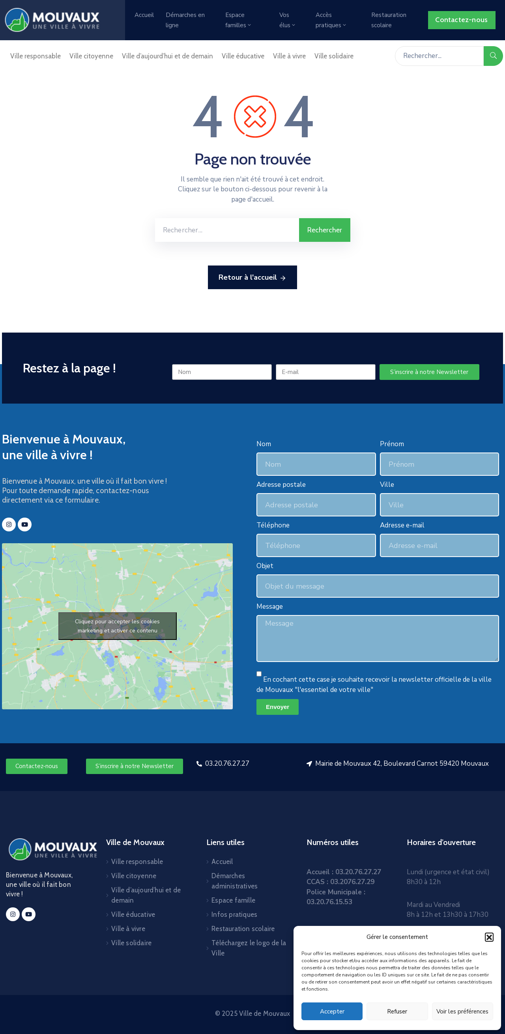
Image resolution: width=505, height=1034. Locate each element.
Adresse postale (281, 484)
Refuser (397, 1011)
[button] (489, 937)
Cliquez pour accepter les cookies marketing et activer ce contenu (117, 626)
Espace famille (233, 900)
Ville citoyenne (91, 56)
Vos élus (287, 20)
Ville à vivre (289, 56)
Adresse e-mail (402, 525)
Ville (387, 484)
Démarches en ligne (185, 20)
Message (269, 606)
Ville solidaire (334, 56)
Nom (263, 444)
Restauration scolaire (388, 20)
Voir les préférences (462, 1011)
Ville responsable (35, 56)
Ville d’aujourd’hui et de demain (167, 56)
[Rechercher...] (439, 56)
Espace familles (238, 20)
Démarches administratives (234, 881)
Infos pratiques (234, 914)
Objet (264, 565)
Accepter (332, 1011)
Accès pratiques (331, 20)
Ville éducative (243, 56)
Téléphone (273, 525)
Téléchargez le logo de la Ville (248, 948)
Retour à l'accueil (252, 278)
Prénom (392, 444)
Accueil (144, 15)
